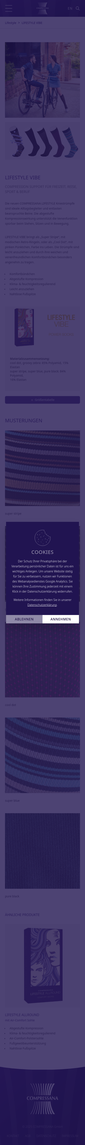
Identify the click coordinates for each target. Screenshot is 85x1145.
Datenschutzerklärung (42, 605)
